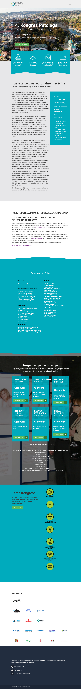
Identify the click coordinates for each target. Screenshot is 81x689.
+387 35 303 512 (19, 667)
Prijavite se (17, 507)
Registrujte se (22, 44)
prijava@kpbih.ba (40, 227)
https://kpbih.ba (18, 670)
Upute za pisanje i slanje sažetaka (21, 245)
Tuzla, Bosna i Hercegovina (22, 673)
